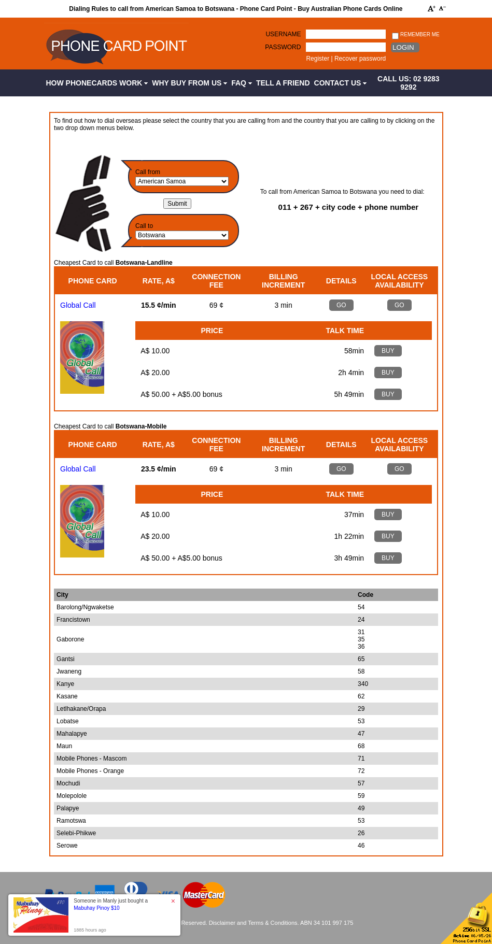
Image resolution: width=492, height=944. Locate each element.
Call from (147, 172)
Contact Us (340, 83)
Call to (144, 226)
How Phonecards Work (97, 83)
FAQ (241, 83)
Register (317, 58)
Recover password (360, 58)
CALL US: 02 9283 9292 (408, 83)
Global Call (77, 305)
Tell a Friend (283, 83)
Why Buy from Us (189, 83)
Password (283, 47)
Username (283, 34)
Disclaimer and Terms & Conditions (253, 923)
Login (403, 47)
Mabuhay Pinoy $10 (96, 908)
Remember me (415, 35)
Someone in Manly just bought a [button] (111, 904)
